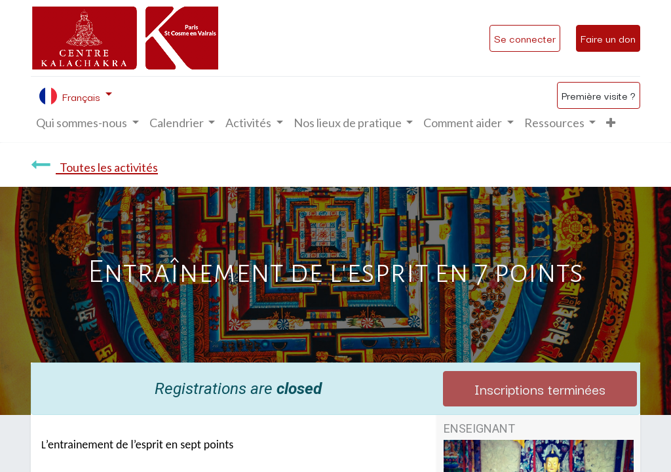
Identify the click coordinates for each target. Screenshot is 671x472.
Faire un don (608, 38)
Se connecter (525, 38)
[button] (611, 123)
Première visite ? (599, 95)
